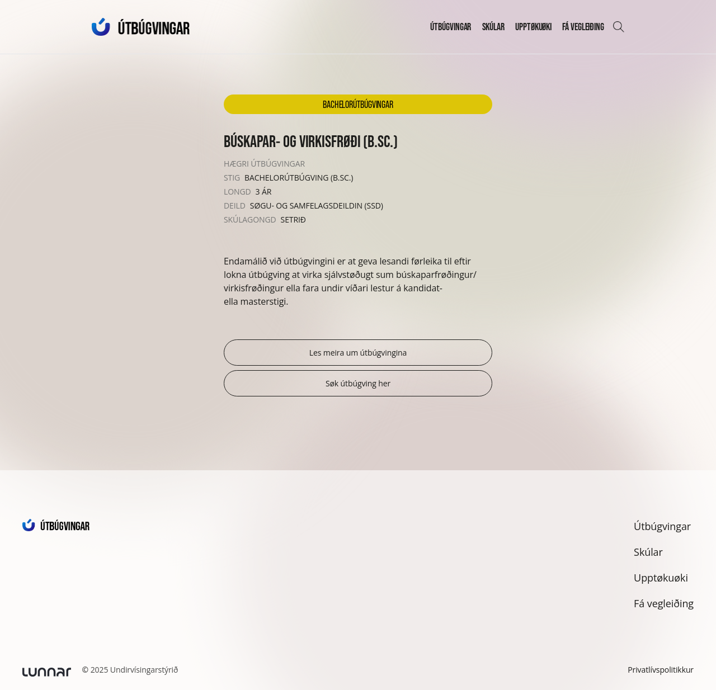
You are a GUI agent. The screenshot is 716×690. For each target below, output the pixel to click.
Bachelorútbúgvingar (358, 104)
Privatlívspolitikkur (661, 669)
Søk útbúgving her (358, 383)
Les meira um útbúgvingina (358, 352)
